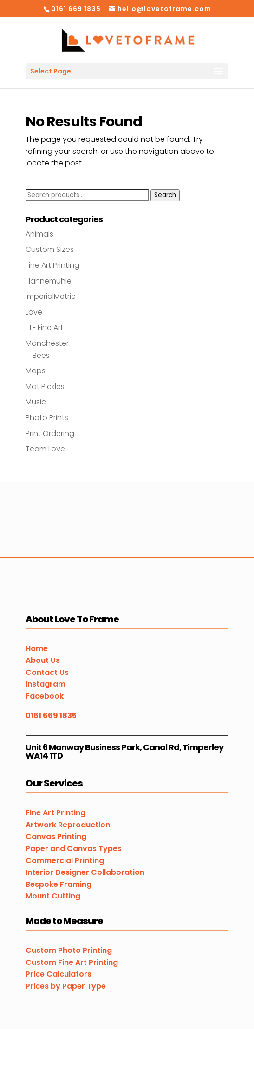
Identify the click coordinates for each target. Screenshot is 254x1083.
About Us (43, 660)
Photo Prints (47, 417)
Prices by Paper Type (66, 986)
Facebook (45, 696)
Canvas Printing (56, 836)
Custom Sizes (50, 249)
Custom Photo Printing (69, 950)
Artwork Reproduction (68, 824)
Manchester (47, 343)
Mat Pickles (45, 386)
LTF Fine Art (44, 327)
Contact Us (47, 672)
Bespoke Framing (58, 884)
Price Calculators (58, 974)
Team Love (45, 448)
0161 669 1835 (51, 715)
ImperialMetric (51, 296)
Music (36, 401)
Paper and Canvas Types (74, 848)
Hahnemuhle (49, 281)
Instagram (45, 684)
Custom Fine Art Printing (72, 962)
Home (37, 648)
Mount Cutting (53, 896)
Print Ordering (50, 433)
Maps (36, 370)
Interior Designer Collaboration (85, 872)
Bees (41, 355)
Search (165, 195)
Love (34, 312)
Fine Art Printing (52, 265)
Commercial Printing (65, 860)
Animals (39, 234)
